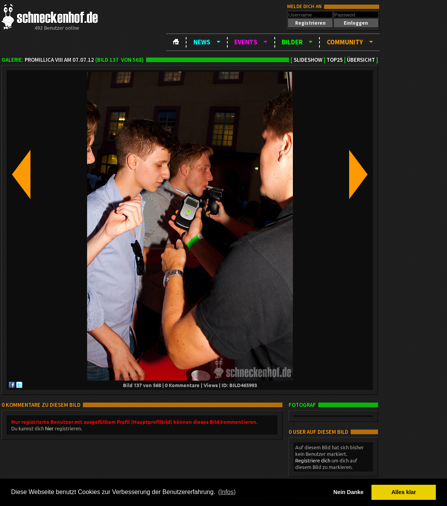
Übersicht (361, 59)
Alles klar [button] (404, 492)
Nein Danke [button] (348, 492)
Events (245, 42)
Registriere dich (312, 460)
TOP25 (334, 59)
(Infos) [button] (226, 492)
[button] (310, 23)
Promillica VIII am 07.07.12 (59, 59)
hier (49, 428)
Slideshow (308, 59)
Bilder (292, 42)
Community (345, 42)
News (201, 42)
